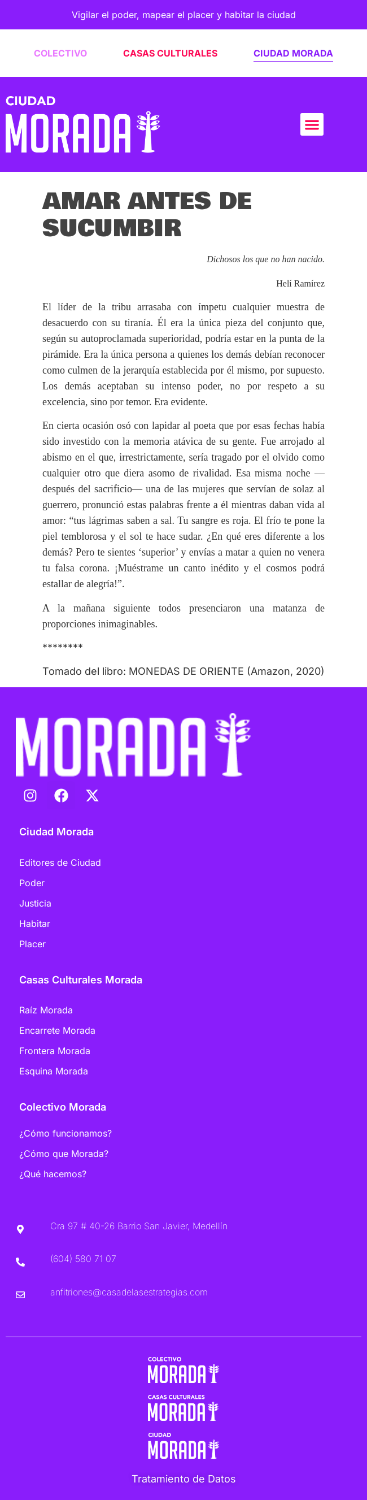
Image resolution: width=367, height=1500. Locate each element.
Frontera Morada (54, 1050)
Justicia (35, 903)
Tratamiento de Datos (184, 1479)
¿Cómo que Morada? (63, 1153)
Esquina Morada (53, 1071)
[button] (312, 124)
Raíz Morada (46, 1010)
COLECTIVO (60, 53)
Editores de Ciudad (60, 862)
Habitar (34, 923)
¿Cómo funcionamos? (65, 1133)
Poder (32, 882)
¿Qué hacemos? (52, 1174)
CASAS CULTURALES (170, 53)
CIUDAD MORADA (293, 53)
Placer (32, 944)
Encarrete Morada (57, 1030)
